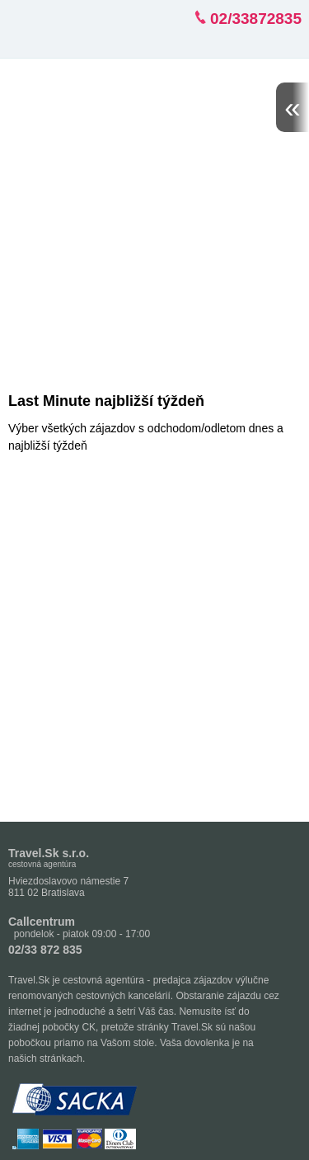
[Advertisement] (154, 221)
